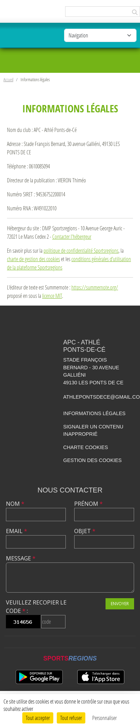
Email (16, 531)
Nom (15, 504)
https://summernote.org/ (94, 287)
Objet (84, 531)
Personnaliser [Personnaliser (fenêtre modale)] (104, 717)
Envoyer (120, 604)
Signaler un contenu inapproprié (93, 430)
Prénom (88, 504)
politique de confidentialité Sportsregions (81, 250)
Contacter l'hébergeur (71, 236)
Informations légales (94, 413)
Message (21, 558)
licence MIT (52, 295)
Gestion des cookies (92, 460)
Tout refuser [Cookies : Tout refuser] (71, 717)
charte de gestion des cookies (33, 259)
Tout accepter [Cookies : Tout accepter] (38, 717)
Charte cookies (85, 447)
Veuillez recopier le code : (36, 607)
